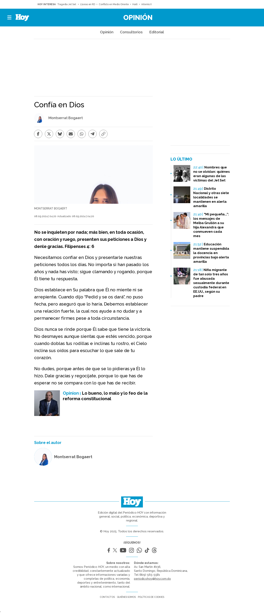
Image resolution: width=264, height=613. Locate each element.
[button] (9, 17)
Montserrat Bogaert (65, 118)
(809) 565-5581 (149, 575)
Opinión (138, 17)
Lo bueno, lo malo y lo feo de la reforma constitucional (105, 396)
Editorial (156, 32)
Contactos (107, 597)
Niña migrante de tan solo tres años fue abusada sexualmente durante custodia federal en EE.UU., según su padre (211, 283)
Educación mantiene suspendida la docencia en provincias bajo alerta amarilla (211, 253)
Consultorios (131, 32)
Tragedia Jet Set (66, 4)
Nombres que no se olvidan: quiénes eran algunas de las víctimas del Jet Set (211, 173)
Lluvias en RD (87, 4)
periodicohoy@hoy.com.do (152, 578)
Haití (135, 4)
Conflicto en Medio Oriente (114, 4)
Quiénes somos (126, 597)
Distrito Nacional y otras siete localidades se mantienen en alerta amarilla (211, 197)
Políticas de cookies (151, 597)
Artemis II (146, 4)
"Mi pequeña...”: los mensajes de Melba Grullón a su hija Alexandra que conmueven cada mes (211, 225)
